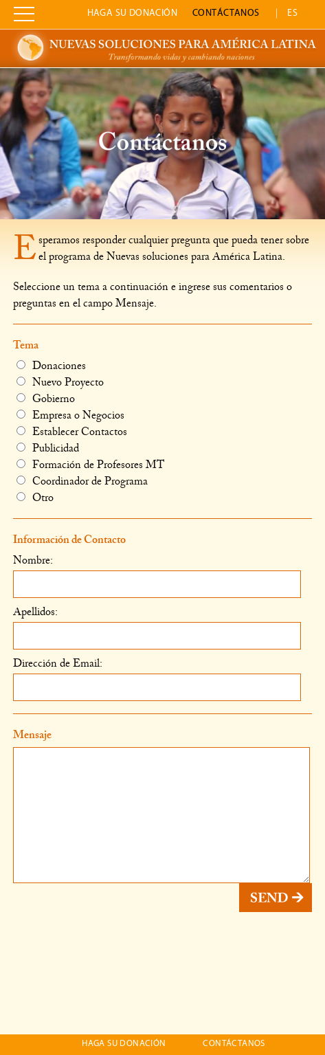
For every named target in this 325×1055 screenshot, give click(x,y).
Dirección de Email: (57, 662)
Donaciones (51, 365)
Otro (35, 497)
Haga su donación (132, 13)
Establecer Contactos (71, 431)
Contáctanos (226, 13)
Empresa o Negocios (70, 414)
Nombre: (33, 559)
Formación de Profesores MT (90, 464)
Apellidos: (35, 611)
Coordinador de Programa (82, 480)
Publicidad (47, 447)
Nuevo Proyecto (60, 381)
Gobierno (45, 398)
